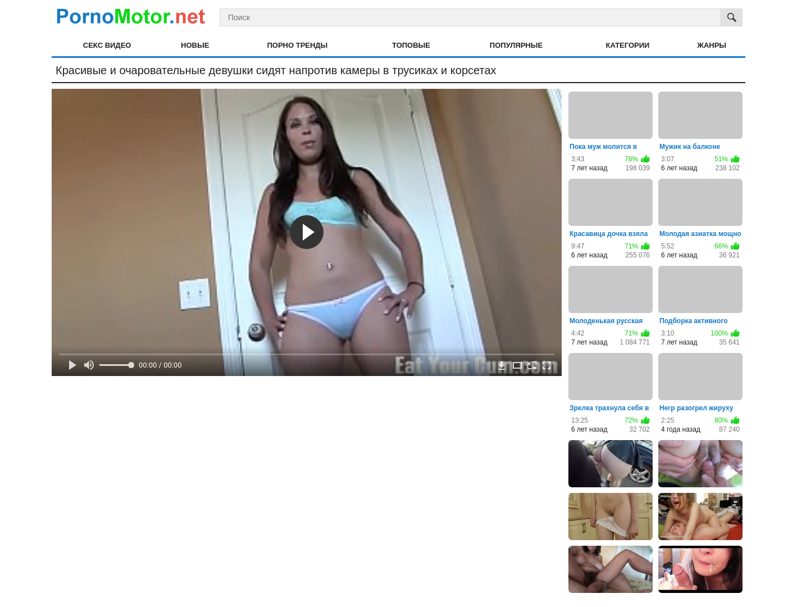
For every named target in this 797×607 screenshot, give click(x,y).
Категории (628, 45)
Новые (195, 45)
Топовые (411, 45)
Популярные (516, 45)
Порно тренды (297, 45)
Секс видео (107, 45)
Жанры (711, 45)
